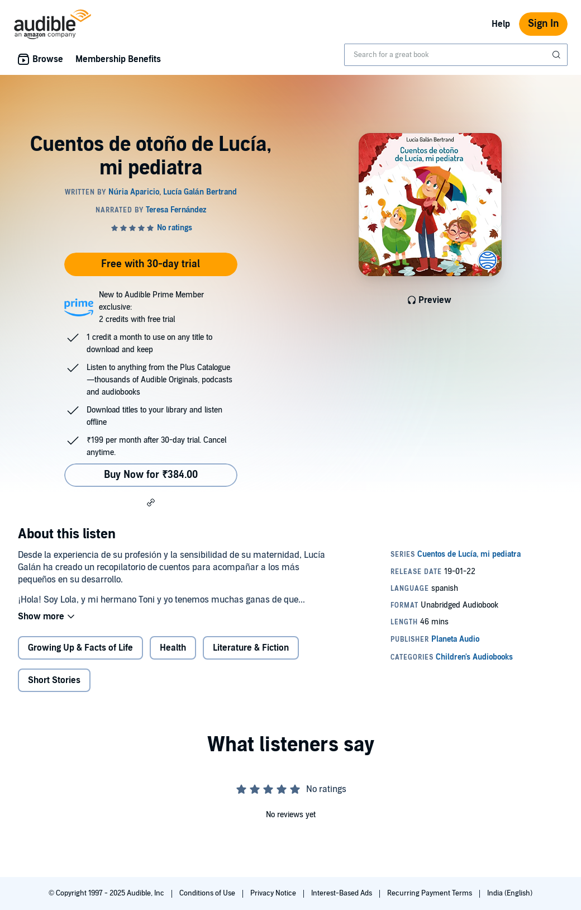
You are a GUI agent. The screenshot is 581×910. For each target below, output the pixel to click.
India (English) (509, 893)
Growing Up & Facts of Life (80, 647)
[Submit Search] (557, 55)
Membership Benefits (118, 59)
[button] (150, 502)
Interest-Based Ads (342, 893)
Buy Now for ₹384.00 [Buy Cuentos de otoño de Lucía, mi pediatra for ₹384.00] (151, 475)
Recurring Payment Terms (430, 893)
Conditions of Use (208, 893)
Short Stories (54, 680)
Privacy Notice (274, 893)
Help (501, 24)
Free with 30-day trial (150, 264)
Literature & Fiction (251, 647)
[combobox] (456, 55)
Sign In (543, 24)
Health (173, 647)
